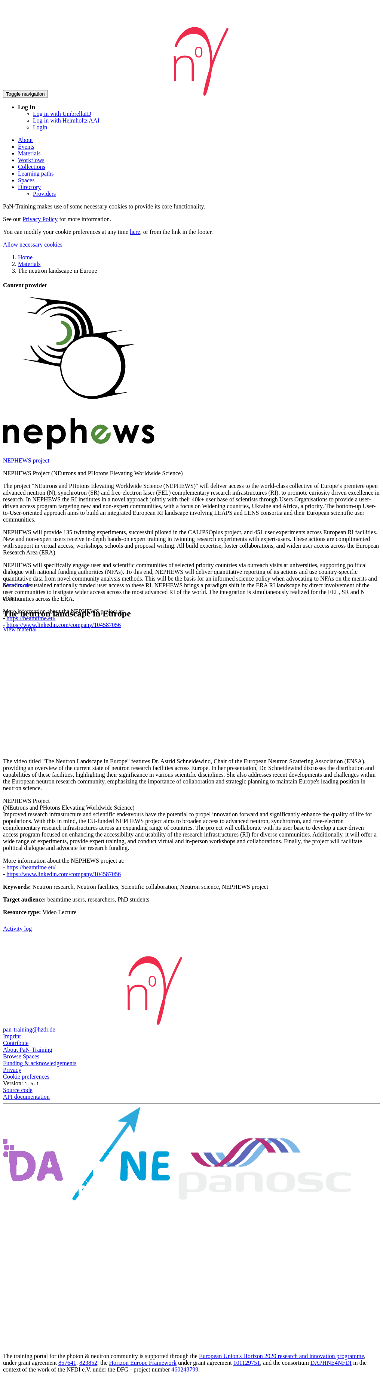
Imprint (12, 1036)
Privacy (12, 1070)
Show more (16, 585)
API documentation (26, 1097)
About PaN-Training (27, 1049)
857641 (67, 1363)
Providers (44, 194)
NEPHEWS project (26, 460)
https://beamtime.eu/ (30, 867)
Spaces (26, 180)
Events (26, 146)
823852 (88, 1363)
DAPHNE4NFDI (331, 1363)
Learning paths (36, 173)
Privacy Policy (40, 219)
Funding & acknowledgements (39, 1063)
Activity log (17, 928)
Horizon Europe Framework (142, 1363)
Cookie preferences (26, 1076)
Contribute (15, 1043)
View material (20, 629)
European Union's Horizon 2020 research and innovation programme (281, 1356)
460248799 (184, 1369)
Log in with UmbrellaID (62, 114)
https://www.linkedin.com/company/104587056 (63, 625)
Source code (18, 1090)
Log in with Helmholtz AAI (66, 120)
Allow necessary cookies (32, 244)
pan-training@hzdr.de (29, 1029)
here (135, 232)
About (25, 140)
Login (40, 127)
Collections (31, 167)
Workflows (31, 160)
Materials (29, 153)
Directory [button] (29, 187)
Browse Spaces (21, 1056)
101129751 (246, 1363)
